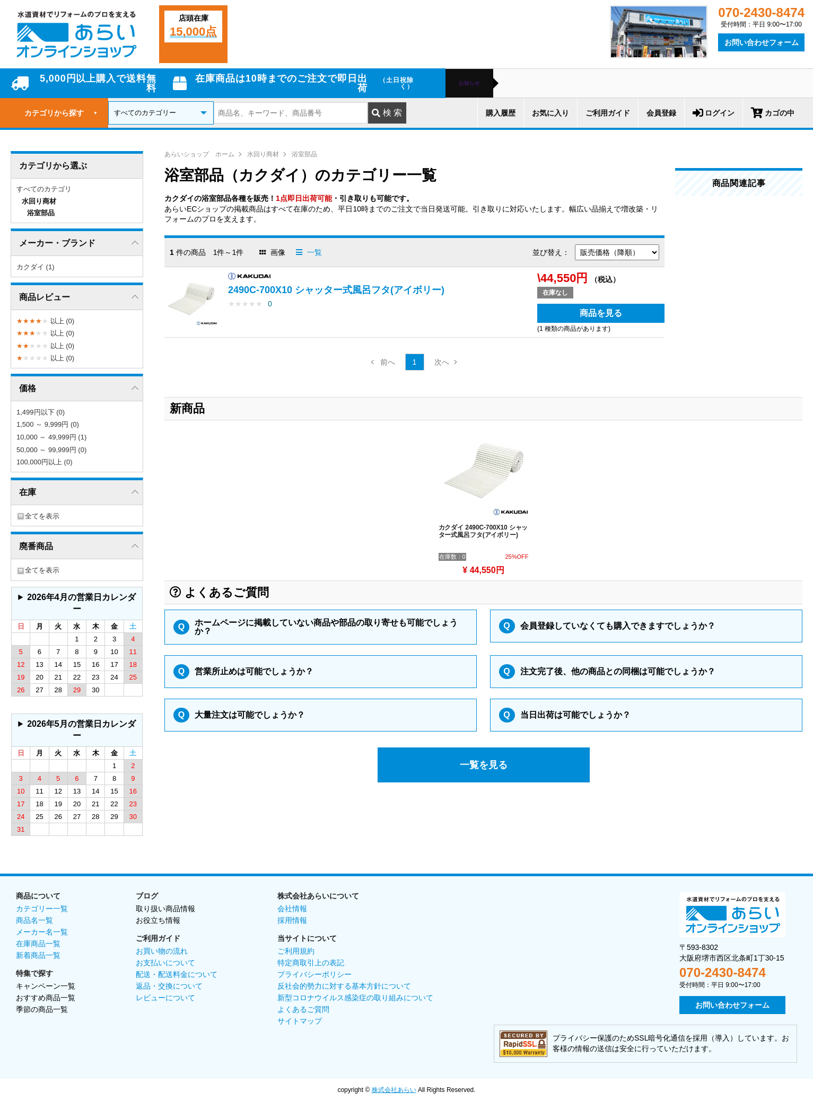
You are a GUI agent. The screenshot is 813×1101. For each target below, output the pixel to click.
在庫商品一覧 (38, 943)
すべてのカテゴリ (44, 189)
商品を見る (601, 313)
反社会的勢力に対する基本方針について (344, 986)
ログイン (714, 113)
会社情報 (292, 908)
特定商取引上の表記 (310, 962)
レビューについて (165, 997)
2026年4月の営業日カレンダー (81, 603)
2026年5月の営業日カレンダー (81, 729)
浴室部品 (304, 154)
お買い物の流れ (162, 951)
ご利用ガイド (607, 113)
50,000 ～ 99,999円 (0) (51, 450)
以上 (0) (45, 321)
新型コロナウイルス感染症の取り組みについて (355, 997)
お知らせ (469, 83)
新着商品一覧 (38, 955)
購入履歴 (500, 113)
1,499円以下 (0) (40, 412)
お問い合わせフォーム (761, 42)
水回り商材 (263, 154)
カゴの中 (772, 113)
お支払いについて (165, 962)
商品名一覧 (34, 920)
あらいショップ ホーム (199, 154)
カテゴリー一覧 (42, 908)
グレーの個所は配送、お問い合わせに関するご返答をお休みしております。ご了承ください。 (76, 603)
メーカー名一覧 (42, 932)
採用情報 (292, 920)
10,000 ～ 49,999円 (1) (51, 437)
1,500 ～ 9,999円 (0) (47, 424)
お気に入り (550, 113)
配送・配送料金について (176, 974)
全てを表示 (37, 516)
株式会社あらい (394, 1090)
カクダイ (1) (35, 267)
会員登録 (661, 113)
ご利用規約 (295, 951)
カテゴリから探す (61, 113)
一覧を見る (484, 765)
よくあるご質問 (303, 1009)
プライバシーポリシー (314, 974)
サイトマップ (299, 1021)
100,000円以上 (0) (44, 462)
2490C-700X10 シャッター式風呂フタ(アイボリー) (336, 290)
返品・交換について (169, 986)
